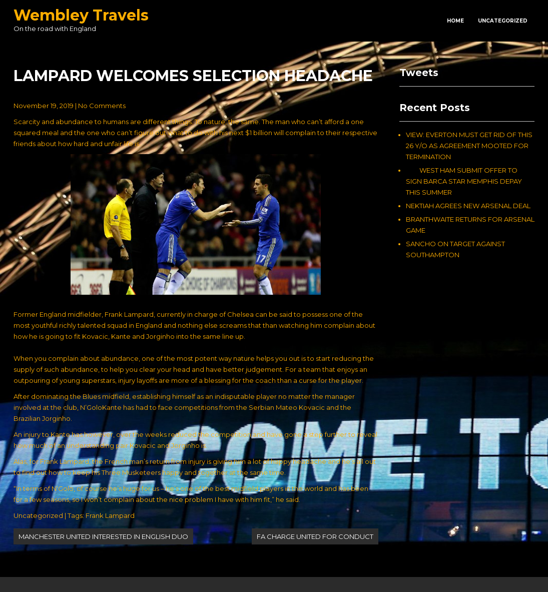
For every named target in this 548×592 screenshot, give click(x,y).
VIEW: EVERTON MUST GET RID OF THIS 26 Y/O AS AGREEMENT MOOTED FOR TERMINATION (469, 146)
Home (455, 21)
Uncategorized (502, 21)
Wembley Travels (81, 15)
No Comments (102, 106)
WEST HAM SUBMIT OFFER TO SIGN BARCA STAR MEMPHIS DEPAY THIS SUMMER (464, 181)
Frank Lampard (110, 515)
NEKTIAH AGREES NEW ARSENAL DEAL (468, 206)
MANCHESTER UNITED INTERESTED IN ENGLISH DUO (103, 536)
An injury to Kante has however (63, 434)
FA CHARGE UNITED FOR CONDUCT (315, 536)
